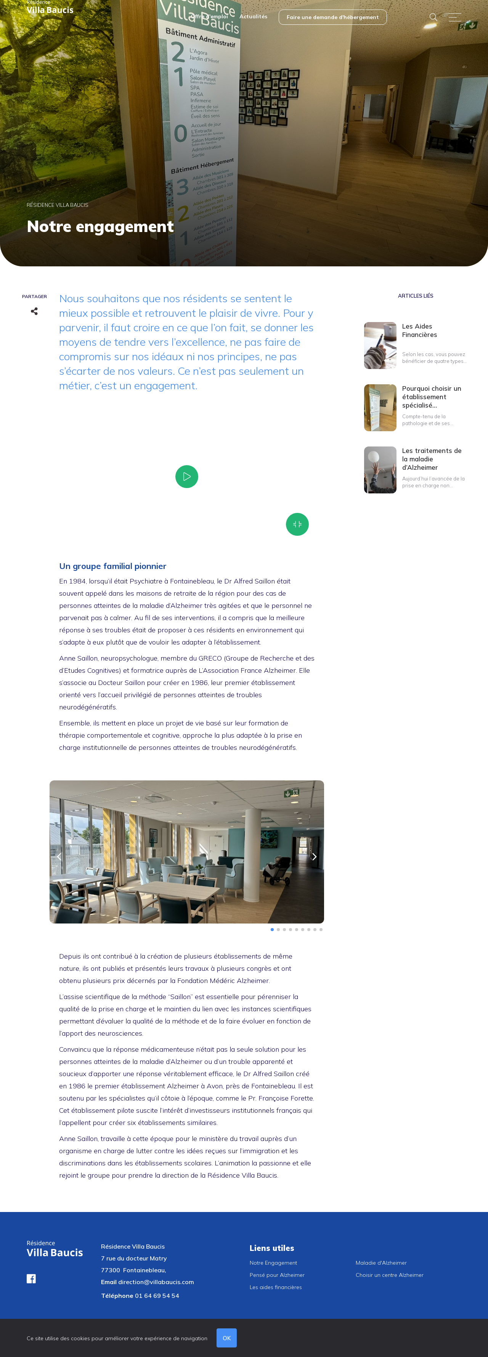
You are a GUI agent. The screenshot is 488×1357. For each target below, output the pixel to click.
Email (109, 1282)
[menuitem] (209, 17)
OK (227, 1338)
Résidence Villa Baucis (57, 205)
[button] (59, 856)
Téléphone (117, 1295)
